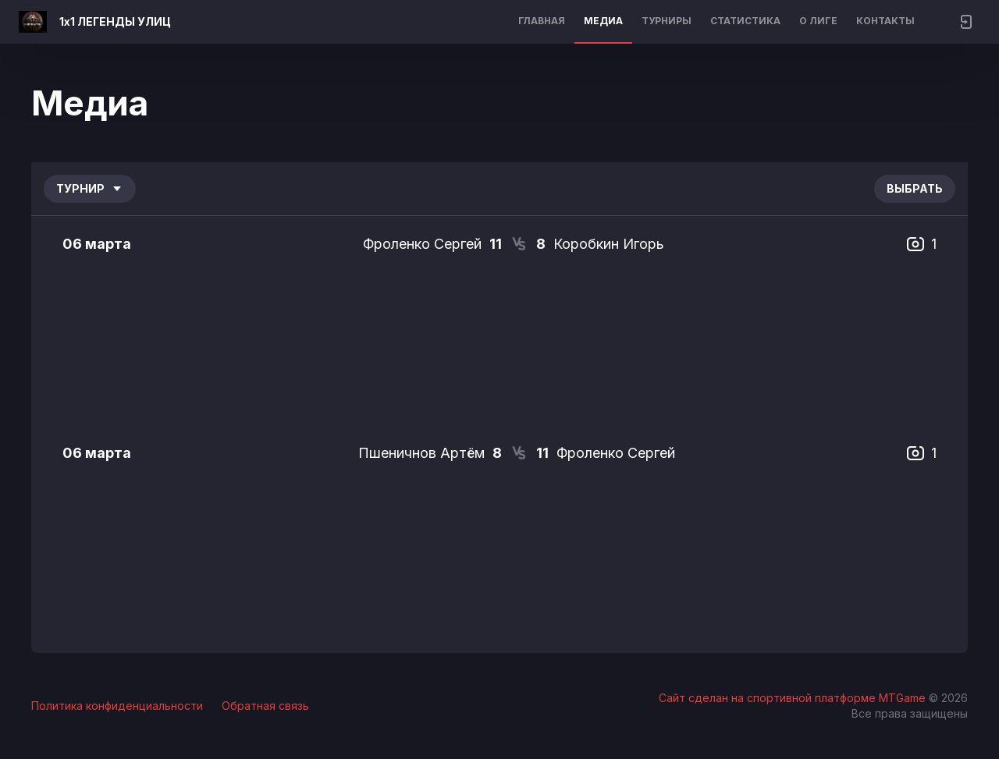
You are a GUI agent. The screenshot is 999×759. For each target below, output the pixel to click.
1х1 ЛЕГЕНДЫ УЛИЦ (115, 21)
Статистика (745, 21)
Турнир (89, 188)
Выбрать (915, 188)
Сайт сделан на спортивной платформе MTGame (794, 697)
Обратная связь (265, 705)
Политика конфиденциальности (117, 705)
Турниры (666, 21)
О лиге (818, 21)
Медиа (603, 21)
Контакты (885, 21)
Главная (541, 21)
